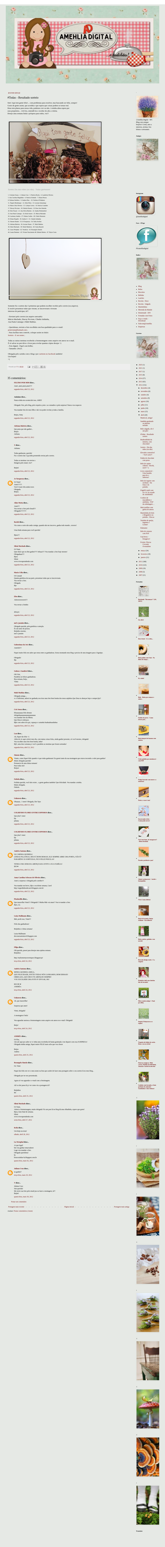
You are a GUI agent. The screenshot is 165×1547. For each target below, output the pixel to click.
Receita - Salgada (144, 304)
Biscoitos (141, 292)
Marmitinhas (142, 307)
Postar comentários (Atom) (23, 1211)
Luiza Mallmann (20, 916)
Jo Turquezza (19, 479)
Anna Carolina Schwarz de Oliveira (27, 878)
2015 (141, 375)
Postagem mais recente (16, 1207)
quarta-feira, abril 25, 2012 (23, 1055)
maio (143, 411)
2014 (141, 378)
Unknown (17, 798)
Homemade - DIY (144, 313)
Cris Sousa (18, 709)
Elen (15, 596)
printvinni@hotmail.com (17, 330)
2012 (141, 385)
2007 (141, 575)
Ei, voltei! (141, 678)
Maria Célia (18, 573)
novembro (144, 391)
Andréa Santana (20, 851)
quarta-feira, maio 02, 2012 (23, 1161)
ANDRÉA (17, 1036)
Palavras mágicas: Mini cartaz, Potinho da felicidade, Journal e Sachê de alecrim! (147, 1064)
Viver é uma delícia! (144, 899)
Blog (140, 286)
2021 (141, 368)
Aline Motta (18, 503)
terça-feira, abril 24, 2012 (23, 961)
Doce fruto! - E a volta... (145, 639)
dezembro (144, 388)
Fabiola (17, 779)
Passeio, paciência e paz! (145, 860)
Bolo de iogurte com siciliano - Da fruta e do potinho (147, 484)
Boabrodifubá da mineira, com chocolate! (146, 442)
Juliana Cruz (19, 1169)
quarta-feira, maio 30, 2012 (23, 1197)
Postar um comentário (18, 1202)
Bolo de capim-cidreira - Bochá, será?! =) (147, 466)
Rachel (16, 522)
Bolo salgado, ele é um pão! (147, 430)
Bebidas (141, 295)
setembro (144, 398)
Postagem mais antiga (121, 1207)
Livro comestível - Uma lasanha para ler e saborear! (146, 474)
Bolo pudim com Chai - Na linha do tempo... (146, 658)
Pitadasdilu (18, 899)
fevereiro (144, 554)
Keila (16, 1128)
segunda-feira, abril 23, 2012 (24, 389)
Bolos (140, 289)
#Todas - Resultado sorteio (147, 435)
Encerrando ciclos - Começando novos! (144, 820)
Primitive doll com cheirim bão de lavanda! (146, 981)
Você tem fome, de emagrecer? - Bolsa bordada (147, 840)
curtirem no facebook (47, 354)
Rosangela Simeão (21, 1063)
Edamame (143, 528)
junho (143, 408)
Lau (15, 734)
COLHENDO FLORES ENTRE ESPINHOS (30, 813)
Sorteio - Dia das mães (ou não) (146, 448)
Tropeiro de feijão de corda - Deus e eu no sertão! (147, 1043)
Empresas (141, 327)
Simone (17, 755)
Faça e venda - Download (143, 320)
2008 (141, 572)
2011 (141, 562)
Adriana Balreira (20, 426)
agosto (143, 401)
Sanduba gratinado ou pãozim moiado (146, 423)
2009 (141, 568)
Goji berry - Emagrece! (145, 538)
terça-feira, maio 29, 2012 (23, 1175)
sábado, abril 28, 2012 (21, 1134)
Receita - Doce (143, 301)
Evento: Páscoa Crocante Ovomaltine (145, 544)
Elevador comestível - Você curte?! (147, 454)
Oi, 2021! (141, 620)
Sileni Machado (20, 546)
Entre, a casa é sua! (144, 800)
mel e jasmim (19, 623)
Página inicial (69, 1207)
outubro (144, 395)
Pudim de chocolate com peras (147, 459)
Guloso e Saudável (21, 671)
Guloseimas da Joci (21, 645)
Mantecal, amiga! (146, 418)
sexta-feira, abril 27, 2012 (23, 1120)
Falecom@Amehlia (145, 324)
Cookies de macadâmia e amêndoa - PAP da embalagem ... (147, 501)
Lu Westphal (18, 1142)
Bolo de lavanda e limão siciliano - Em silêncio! (145, 919)
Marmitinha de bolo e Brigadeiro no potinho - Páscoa (147, 515)
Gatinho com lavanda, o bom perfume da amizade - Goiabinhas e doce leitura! (147, 1086)
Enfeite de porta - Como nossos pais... (145, 718)
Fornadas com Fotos (145, 316)
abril (142, 415)
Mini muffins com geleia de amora (147, 508)
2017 (141, 372)
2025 (141, 365)
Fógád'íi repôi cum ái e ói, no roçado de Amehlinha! (147, 492)
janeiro (143, 557)
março (143, 551)
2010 (141, 565)
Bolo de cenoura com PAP (146, 532)
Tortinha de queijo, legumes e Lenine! (147, 522)
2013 (141, 382)
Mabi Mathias (19, 693)
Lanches (141, 298)
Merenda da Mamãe (145, 310)
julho (143, 405)
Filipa (16, 947)
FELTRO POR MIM (22, 383)
